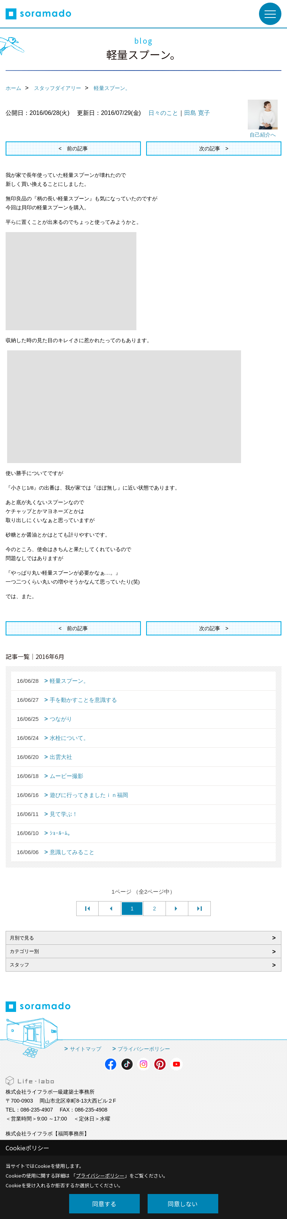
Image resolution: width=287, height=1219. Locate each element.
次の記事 (209, 148)
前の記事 (77, 148)
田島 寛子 (197, 113)
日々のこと (163, 113)
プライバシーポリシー (144, 1049)
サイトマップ (85, 1049)
